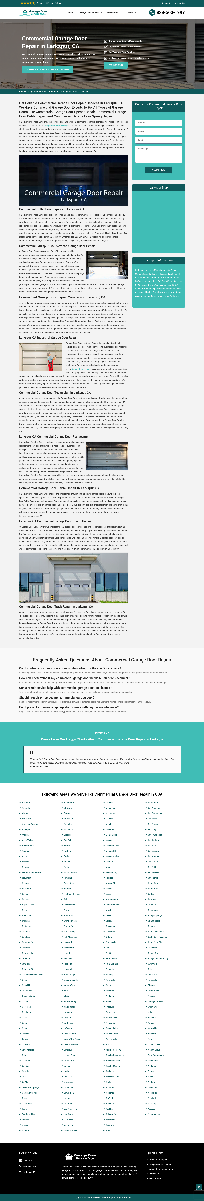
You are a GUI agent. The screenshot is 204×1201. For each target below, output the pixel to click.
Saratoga (152, 899)
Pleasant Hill (111, 1017)
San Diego (152, 829)
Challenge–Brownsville (32, 974)
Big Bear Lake (28, 904)
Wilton (151, 1071)
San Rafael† (153, 872)
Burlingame (27, 926)
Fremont (67, 888)
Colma (24, 1023)
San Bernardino (155, 813)
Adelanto (26, 802)
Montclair (110, 829)
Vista (150, 1039)
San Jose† (152, 845)
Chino (24, 980)
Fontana (67, 867)
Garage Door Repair (158, 1159)
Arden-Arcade (28, 845)
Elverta (67, 813)
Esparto (67, 834)
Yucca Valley (154, 1114)
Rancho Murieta (113, 1066)
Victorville (152, 1028)
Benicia (25, 894)
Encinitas (68, 824)
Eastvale (25, 1119)
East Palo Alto (28, 1114)
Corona (25, 1039)
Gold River (68, 915)
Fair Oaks (68, 840)
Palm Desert (111, 958)
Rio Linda (110, 1092)
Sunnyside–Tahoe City (158, 958)
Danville (25, 1071)
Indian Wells (69, 985)
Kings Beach (69, 1006)
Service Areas (113, 12)
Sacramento (153, 802)
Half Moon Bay (70, 937)
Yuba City (152, 1103)
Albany (25, 813)
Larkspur (68, 1049)
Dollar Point (27, 1103)
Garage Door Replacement (161, 1169)
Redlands (110, 1071)
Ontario (109, 937)
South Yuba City (155, 942)
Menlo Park (111, 808)
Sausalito (152, 904)
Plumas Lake (112, 1028)
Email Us (27, 1160)
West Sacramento (156, 1055)
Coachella (26, 1012)
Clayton (25, 1001)
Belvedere (26, 888)
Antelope (26, 829)
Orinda (109, 947)
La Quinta (68, 1017)
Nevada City (111, 883)
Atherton (25, 851)
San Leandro (153, 851)
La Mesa (68, 1012)
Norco (108, 894)
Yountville (152, 1098)
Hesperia (68, 963)
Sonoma (151, 926)
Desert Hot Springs (30, 1087)
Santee (151, 894)
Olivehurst (110, 931)
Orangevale (111, 942)
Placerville (110, 1012)
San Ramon (153, 877)
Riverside (110, 1103)
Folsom (67, 861)
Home (70, 12)
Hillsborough (69, 974)
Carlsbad (26, 958)
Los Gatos (68, 1114)
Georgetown (69, 904)
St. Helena (152, 947)
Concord (25, 1033)
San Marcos (153, 856)
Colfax (24, 1017)
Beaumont (26, 877)
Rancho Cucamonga (115, 1055)
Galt (65, 899)
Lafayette (68, 1028)
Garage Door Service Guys (56, 125)
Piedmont (110, 996)
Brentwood (26, 915)
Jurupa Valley (70, 1001)
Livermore (68, 1082)
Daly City (26, 1066)
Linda (66, 1071)
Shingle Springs (155, 915)
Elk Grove (68, 808)
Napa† (108, 867)
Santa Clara (153, 883)
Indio (66, 990)
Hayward (68, 942)
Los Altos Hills (70, 1109)
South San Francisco (157, 937)
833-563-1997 (171, 12)
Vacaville (152, 1017)
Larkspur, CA (179, 3)
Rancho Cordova (113, 1049)
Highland (68, 969)
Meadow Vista (70, 1130)
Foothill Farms (70, 872)
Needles (109, 877)
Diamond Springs (29, 1092)
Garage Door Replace (82, 369)
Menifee (109, 802)
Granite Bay (69, 926)
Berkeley (26, 899)
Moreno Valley (112, 845)
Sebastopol (153, 910)
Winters (151, 1082)
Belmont (25, 883)
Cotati (24, 1055)
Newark (109, 888)
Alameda (26, 808)
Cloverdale (26, 1006)
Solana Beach (154, 920)
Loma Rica (69, 1092)
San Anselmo (154, 808)
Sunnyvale (152, 963)
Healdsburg (69, 947)
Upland (151, 1012)
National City (111, 872)
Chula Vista (27, 990)
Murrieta (109, 861)
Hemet (67, 953)
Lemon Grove (70, 1055)
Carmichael (27, 963)
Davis (24, 1076)
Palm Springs (112, 963)
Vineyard (152, 1033)
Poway (109, 1044)
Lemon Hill (69, 1060)
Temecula (152, 980)
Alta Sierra (26, 818)
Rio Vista (110, 1098)
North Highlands (113, 904)
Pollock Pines (112, 1033)
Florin (66, 856)
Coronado (26, 1044)
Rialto (108, 1082)
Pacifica (109, 953)
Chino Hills (27, 985)
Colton (24, 1028)
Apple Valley (27, 840)
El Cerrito (26, 1130)
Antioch (25, 834)
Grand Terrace (70, 920)
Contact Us (131, 12)
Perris (108, 985)
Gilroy (66, 910)
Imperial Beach (71, 980)
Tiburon (151, 985)
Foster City (69, 883)
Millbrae (109, 818)
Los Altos (68, 1103)
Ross (108, 1130)
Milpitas (109, 824)
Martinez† (68, 1119)
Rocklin (109, 1109)
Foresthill (68, 877)
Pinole (108, 1001)
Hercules (68, 958)
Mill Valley (110, 813)
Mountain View (112, 856)
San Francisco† (155, 834)
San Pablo (152, 867)
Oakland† (110, 915)
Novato (109, 910)
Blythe (24, 910)
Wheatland (153, 1060)
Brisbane (26, 920)
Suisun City (153, 953)
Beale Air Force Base (31, 872)
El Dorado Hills (70, 802)
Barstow (25, 867)
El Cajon (25, 1125)
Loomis (67, 1098)
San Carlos (153, 824)
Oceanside (110, 926)
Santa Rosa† (154, 888)
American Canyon (30, 824)
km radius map (158, 221)
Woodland (152, 1087)
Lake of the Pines (72, 1039)
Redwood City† (112, 1076)
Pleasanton (111, 1023)
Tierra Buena (153, 990)
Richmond (110, 1087)
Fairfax (67, 845)
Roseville (110, 1125)
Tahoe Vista (153, 974)
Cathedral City (28, 969)
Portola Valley (112, 1039)
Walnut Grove (154, 1049)
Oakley (109, 920)
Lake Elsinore (70, 1033)
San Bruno (152, 818)
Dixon (24, 1098)
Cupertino (26, 1060)
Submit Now (158, 169)
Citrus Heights (28, 996)
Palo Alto (110, 969)
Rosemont (110, 1119)
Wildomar (152, 1066)
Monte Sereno (112, 834)
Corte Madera (28, 1049)
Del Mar (25, 1082)
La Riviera (68, 1023)
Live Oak (68, 1076)
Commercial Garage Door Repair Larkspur (68, 91)
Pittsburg (110, 1006)
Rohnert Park (112, 1114)
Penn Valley (111, 980)
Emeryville (68, 818)
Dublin (24, 1109)
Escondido (68, 829)
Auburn (25, 856)
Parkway (109, 974)
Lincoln (67, 1066)
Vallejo (151, 1023)
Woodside (152, 1092)
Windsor (151, 1076)
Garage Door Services (90, 12)
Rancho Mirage (113, 1060)
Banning (25, 861)
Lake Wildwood (71, 1044)
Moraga (109, 840)
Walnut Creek (154, 1044)
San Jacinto (153, 840)
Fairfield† (68, 851)
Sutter (150, 969)
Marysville (68, 1125)
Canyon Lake (27, 953)
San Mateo (153, 861)
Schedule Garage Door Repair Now (47, 69)
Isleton (67, 996)
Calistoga (26, 937)
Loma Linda (69, 1087)
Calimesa (26, 931)
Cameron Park (28, 942)
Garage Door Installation (160, 1164)
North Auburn (112, 899)
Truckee (151, 996)
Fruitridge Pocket (72, 894)
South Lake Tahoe (156, 931)
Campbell (26, 947)
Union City (152, 1006)
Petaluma (110, 990)
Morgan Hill (111, 851)
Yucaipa (151, 1109)
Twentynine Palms (156, 1001)
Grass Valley (69, 931)
